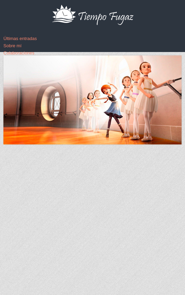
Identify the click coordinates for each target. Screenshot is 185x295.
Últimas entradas (20, 38)
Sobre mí (12, 45)
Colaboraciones (18, 52)
